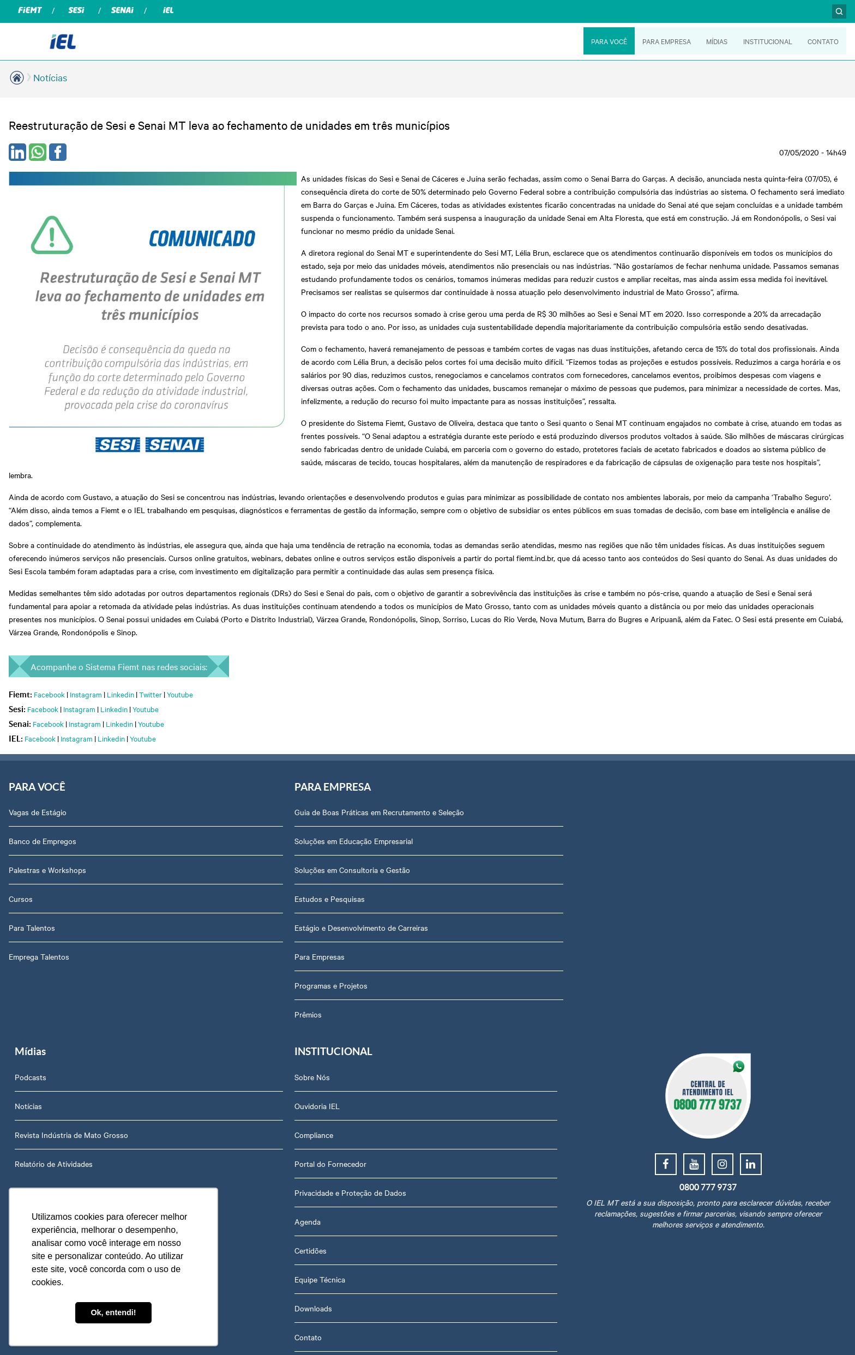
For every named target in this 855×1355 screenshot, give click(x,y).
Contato (657, 1033)
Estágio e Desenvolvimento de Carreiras (291, 889)
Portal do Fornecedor (679, 860)
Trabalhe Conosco (674, 1062)
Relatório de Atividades (473, 860)
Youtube (180, 655)
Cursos (21, 860)
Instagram (86, 655)
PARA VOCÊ (607, 41)
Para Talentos (32, 889)
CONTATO (823, 41)
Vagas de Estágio (38, 773)
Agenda (656, 918)
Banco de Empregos (42, 802)
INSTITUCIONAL (767, 41)
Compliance (662, 831)
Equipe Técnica (668, 976)
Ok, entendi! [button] (113, 1312)
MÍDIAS (716, 41)
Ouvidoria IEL (666, 802)
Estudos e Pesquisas (260, 860)
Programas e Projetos (261, 947)
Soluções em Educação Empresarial (284, 802)
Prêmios (238, 976)
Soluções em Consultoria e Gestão (282, 831)
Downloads (662, 1004)
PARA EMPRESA (665, 41)
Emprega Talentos (39, 918)
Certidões (659, 947)
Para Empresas (250, 918)
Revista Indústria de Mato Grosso (490, 831)
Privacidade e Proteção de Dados (699, 889)
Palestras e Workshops (47, 831)
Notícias (50, 77)
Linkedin (120, 655)
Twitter (150, 655)
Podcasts (450, 773)
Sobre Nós (661, 773)
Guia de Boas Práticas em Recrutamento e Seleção (309, 773)
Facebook (49, 655)
